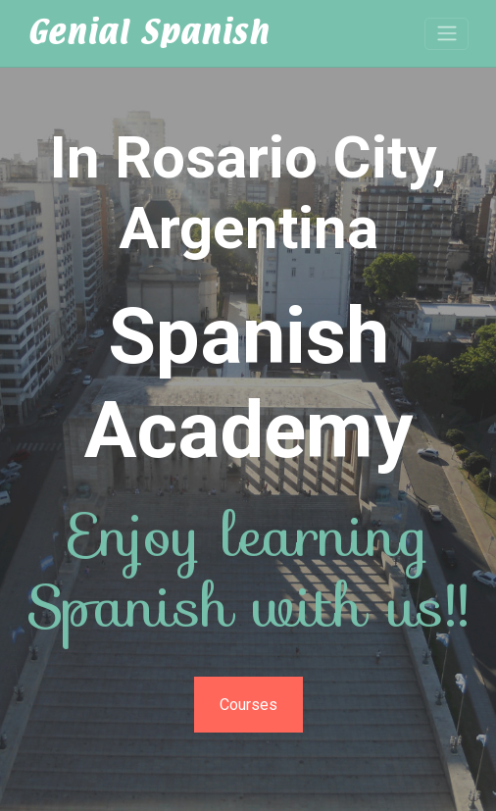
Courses (248, 704)
